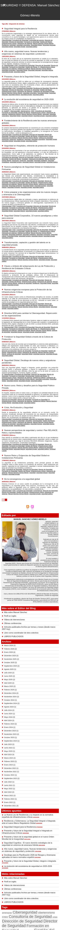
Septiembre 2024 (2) (11, 659)
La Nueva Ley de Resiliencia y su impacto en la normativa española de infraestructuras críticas (26, 771)
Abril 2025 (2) (9, 638)
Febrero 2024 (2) (10, 679)
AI (2, 62)
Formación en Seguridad (17, 41)
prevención (36, 130)
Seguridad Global (50, 64)
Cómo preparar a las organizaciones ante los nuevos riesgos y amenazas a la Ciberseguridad (27, 182)
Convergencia (34, 450)
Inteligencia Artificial (7, 64)
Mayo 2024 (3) (9, 672)
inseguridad (47, 879)
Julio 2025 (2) (9, 628)
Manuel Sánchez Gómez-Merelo (17, 42)
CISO (14, 62)
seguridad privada (34, 44)
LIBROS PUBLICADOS (12, 592)
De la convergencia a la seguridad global (22, 439)
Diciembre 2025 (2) (11, 611)
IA (28, 63)
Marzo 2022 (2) (9, 751)
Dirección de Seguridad (46, 39)
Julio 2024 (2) (9, 666)
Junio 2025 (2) (9, 632)
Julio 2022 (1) (9, 737)
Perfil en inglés (9, 575)
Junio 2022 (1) (9, 741)
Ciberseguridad (6, 39)
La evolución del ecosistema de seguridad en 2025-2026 (30, 94)
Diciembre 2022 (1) (11, 724)
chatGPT (6, 105)
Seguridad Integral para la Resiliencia (21, 28)
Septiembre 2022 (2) (11, 734)
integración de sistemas (49, 63)
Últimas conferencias (11, 582)
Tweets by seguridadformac (9, 918)
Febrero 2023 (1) (10, 717)
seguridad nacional (24, 327)
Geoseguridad (20, 347)
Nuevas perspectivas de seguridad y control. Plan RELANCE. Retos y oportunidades (25, 397)
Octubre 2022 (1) (10, 731)
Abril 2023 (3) (9, 710)
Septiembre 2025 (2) (11, 621)
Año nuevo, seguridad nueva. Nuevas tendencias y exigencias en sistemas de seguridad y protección (26, 49)
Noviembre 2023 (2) (11, 690)
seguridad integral (23, 44)
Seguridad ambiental (45, 173)
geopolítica (19, 389)
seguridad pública (44, 44)
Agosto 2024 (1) (9, 662)
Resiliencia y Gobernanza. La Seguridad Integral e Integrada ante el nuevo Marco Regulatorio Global (29, 777)
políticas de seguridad (27, 130)
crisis (41, 863)
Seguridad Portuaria (33, 175)
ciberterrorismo (23, 105)
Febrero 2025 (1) (10, 645)
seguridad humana (52, 151)
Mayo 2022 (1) (9, 744)
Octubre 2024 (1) (10, 655)
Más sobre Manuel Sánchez (14, 572)
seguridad (36, 42)
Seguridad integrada (11, 44)
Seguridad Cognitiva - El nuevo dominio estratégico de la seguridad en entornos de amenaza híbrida (26, 798)
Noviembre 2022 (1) (11, 727)
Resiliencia (29, 42)
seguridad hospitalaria (40, 151)
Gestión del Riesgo (29, 41)
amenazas (6, 859)
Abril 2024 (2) (9, 676)
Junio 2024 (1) (9, 669)
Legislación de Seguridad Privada (25, 87)
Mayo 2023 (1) (9, 707)
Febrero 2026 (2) (10, 604)
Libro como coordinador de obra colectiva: (19, 589)
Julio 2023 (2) (9, 700)
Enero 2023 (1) (9, 720)
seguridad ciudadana (27, 151)
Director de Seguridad (51, 62)
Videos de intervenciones (13, 578)
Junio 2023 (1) (9, 703)
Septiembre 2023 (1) (11, 696)
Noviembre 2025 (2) (11, 615)
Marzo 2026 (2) (9, 601)
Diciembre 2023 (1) (11, 686)
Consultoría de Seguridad (18, 39)
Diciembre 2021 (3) (11, 761)
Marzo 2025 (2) (9, 642)
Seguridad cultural (26, 220)
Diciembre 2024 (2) (11, 649)
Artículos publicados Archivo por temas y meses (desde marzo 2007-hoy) (30, 585)
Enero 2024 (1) (9, 683)
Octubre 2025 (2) (10, 618)
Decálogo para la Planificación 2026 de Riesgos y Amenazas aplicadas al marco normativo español (27, 809)
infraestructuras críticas (42, 41)
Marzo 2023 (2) (9, 713)
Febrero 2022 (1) (10, 754)
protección (43, 130)
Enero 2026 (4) (9, 608)
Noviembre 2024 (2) (11, 652)
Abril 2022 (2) (9, 748)
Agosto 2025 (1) (9, 625)
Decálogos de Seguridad (37, 84)
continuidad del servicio (32, 39)
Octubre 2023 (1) (10, 693)
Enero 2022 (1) (9, 758)
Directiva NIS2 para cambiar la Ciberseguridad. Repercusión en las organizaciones (24, 290)
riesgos (5, 895)
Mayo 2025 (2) (9, 635)
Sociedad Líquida (28, 414)
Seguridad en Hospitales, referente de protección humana (30, 137)
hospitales (16, 150)
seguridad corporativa (45, 42)
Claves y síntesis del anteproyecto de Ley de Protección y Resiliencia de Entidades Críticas (29, 248)
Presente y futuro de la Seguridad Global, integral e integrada (29, 814)
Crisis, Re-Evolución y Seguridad (19, 377)
